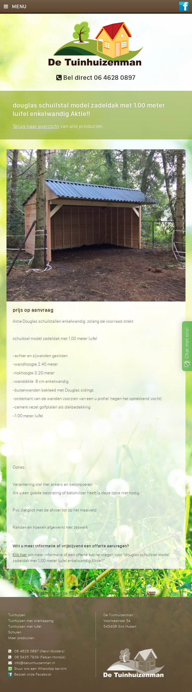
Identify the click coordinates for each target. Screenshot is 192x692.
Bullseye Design (131, 593)
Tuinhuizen (17, 614)
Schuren (15, 632)
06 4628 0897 (26, 651)
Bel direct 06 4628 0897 (96, 77)
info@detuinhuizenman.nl (34, 662)
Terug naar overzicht (36, 126)
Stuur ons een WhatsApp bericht (40, 668)
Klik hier (20, 554)
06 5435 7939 (26, 657)
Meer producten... (22, 637)
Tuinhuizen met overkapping (30, 620)
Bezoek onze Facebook (32, 674)
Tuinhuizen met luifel (24, 626)
